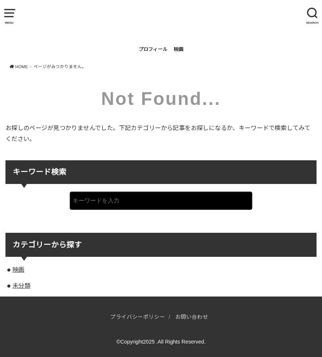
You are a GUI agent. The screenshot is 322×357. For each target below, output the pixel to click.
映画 (178, 49)
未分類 (21, 285)
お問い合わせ (191, 317)
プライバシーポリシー (137, 317)
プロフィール (153, 49)
